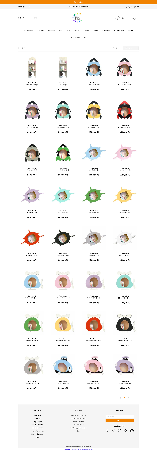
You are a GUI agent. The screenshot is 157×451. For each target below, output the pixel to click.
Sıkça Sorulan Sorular (37, 434)
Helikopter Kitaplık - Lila (93, 298)
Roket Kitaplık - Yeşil (63, 170)
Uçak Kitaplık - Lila (32, 213)
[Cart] (133, 18)
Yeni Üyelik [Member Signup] (117, 19)
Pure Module (32, 83)
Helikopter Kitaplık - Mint (124, 298)
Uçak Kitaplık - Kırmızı (32, 255)
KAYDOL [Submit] (119, 420)
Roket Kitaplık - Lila (32, 127)
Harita (78, 431)
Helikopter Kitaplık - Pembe (63, 298)
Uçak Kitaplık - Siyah (63, 255)
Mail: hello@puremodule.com (78, 428)
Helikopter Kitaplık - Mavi (32, 298)
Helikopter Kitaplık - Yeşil (32, 341)
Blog (85, 37)
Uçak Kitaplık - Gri (94, 255)
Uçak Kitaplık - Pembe (125, 170)
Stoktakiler (23, 48)
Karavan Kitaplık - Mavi (63, 383)
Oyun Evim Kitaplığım (32, 85)
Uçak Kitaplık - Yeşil (94, 213)
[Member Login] (123, 18)
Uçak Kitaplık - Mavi (94, 170)
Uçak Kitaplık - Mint (63, 213)
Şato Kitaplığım (63, 85)
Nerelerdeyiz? (37, 419)
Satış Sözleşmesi (37, 422)
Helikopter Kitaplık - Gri (32, 383)
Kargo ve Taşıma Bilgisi (37, 431)
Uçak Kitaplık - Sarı (124, 213)
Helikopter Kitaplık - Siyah (125, 341)
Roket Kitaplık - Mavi (94, 85)
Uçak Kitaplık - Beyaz (124, 255)
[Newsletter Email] (120, 416)
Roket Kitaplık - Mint (63, 127)
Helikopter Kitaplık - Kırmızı (93, 341)
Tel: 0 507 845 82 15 (78, 425)
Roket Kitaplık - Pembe (124, 85)
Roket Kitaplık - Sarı (93, 127)
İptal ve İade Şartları (37, 428)
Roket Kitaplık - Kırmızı (124, 127)
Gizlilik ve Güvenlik (37, 425)
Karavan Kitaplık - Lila (125, 383)
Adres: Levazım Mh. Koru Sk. (78, 415)
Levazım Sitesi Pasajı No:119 (78, 419)
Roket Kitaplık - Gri (32, 170)
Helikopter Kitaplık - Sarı (63, 341)
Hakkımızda (37, 415)
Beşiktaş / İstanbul (78, 422)
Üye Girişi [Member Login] (118, 17)
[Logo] (78, 18)
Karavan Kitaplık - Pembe (94, 383)
